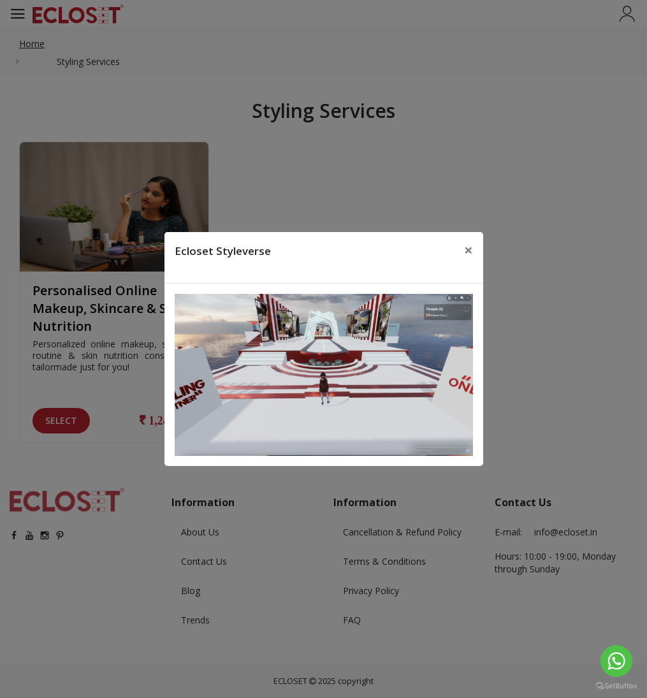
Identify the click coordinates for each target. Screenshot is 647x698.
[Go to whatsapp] (616, 661)
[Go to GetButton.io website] (616, 685)
